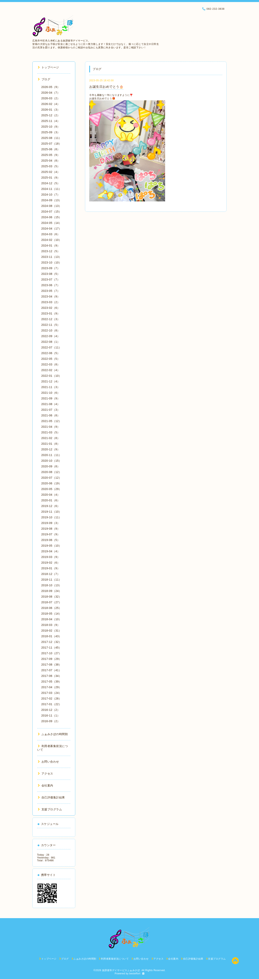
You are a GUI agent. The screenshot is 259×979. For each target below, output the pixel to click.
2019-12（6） (50, 506)
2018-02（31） (51, 630)
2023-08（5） (50, 273)
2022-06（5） (50, 353)
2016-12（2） (50, 709)
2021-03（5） (50, 432)
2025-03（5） (50, 166)
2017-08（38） (51, 664)
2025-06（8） (50, 149)
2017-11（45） (51, 647)
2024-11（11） (51, 189)
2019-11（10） (51, 511)
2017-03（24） (51, 692)
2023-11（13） (51, 256)
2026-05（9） (50, 87)
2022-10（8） (50, 330)
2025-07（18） (51, 143)
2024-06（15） (51, 217)
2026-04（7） (50, 92)
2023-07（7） (50, 279)
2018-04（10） (51, 619)
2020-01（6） (50, 500)
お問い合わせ (48, 761)
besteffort (134, 973)
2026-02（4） (50, 104)
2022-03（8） (50, 364)
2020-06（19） (51, 483)
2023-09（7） (50, 268)
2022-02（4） (50, 370)
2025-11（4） (50, 121)
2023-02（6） (50, 307)
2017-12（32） (51, 641)
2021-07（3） (50, 409)
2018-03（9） (50, 625)
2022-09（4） (50, 336)
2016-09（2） (50, 721)
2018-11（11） (51, 579)
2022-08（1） (50, 341)
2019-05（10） (51, 545)
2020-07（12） (51, 477)
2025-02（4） (50, 172)
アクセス (45, 773)
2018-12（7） (50, 574)
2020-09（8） (50, 466)
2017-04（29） (51, 687)
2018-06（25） (51, 608)
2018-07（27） (51, 602)
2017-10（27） (51, 653)
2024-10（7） (50, 194)
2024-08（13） (51, 205)
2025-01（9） (50, 177)
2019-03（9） (50, 557)
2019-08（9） (50, 528)
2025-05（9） (50, 155)
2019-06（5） (50, 540)
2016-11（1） (50, 715)
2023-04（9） (50, 296)
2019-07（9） (50, 534)
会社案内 (45, 785)
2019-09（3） (50, 523)
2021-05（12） (51, 421)
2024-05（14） (51, 222)
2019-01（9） (50, 568)
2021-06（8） (50, 415)
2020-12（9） (50, 449)
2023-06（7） (50, 285)
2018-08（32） (51, 596)
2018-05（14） (51, 613)
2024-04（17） (51, 228)
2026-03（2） (50, 98)
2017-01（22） (51, 704)
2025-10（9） (50, 126)
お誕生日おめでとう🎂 (106, 86)
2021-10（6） (50, 392)
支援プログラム (50, 809)
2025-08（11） (51, 138)
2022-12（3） (50, 319)
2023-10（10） (51, 262)
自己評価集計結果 (51, 797)
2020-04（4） (50, 494)
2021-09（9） (50, 398)
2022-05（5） (50, 358)
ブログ (44, 79)
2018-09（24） (51, 591)
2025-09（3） (50, 132)
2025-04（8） (50, 160)
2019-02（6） (50, 562)
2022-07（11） (51, 347)
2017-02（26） (51, 698)
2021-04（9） (50, 426)
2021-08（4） (50, 404)
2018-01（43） (51, 636)
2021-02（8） (50, 438)
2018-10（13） (51, 585)
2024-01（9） (50, 245)
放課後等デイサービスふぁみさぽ (121, 970)
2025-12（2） (50, 115)
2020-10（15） (51, 460)
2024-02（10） (51, 239)
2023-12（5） (50, 251)
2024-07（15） (51, 211)
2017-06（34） (51, 675)
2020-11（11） (51, 455)
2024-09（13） (51, 200)
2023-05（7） (50, 290)
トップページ (48, 67)
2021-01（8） (50, 443)
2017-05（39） (51, 681)
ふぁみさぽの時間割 (53, 734)
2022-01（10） (51, 375)
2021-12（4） (50, 381)
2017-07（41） (51, 670)
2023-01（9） (50, 313)
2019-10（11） (51, 517)
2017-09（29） (51, 658)
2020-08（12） (51, 472)
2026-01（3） (50, 109)
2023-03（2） (50, 302)
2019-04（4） (50, 551)
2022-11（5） (50, 324)
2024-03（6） (50, 234)
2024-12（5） (50, 183)
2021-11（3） (50, 387)
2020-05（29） (51, 489)
